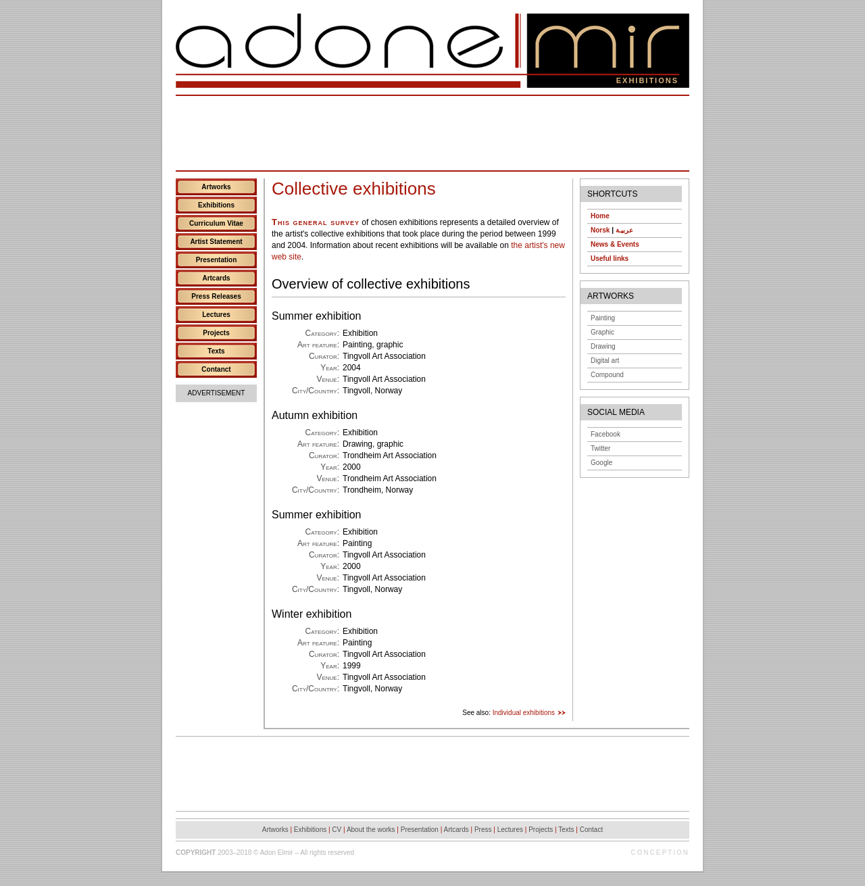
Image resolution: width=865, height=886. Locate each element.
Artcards (216, 278)
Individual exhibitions (524, 712)
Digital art (605, 360)
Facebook (605, 434)
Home (600, 216)
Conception (660, 852)
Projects (216, 333)
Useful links (609, 258)
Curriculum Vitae (216, 223)
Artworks (215, 187)
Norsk (600, 230)
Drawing (603, 346)
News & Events (615, 244)
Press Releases (216, 296)
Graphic (602, 332)
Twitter (600, 448)
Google (601, 462)
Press (483, 829)
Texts (215, 351)
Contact (591, 829)
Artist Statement (216, 241)
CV (336, 829)
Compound (607, 374)
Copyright (196, 852)
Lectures (216, 314)
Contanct (215, 369)
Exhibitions (216, 205)
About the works (371, 829)
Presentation (216, 260)
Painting (603, 318)
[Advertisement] (432, 133)
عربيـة (624, 230)
